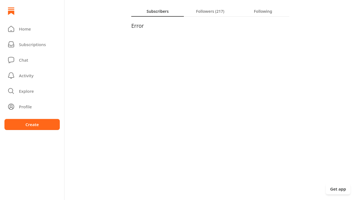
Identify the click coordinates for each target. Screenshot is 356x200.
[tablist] (210, 11)
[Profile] (32, 106)
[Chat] (32, 60)
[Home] (11, 11)
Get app (338, 189)
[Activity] (32, 75)
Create (32, 124)
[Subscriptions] (32, 44)
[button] (32, 29)
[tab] (157, 11)
